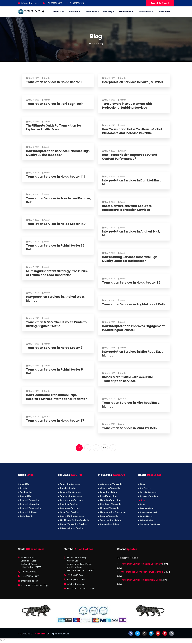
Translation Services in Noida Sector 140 (56, 224)
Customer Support (148, 512)
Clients (23, 488)
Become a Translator (149, 496)
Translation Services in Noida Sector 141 (55, 177)
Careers (143, 504)
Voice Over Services (69, 512)
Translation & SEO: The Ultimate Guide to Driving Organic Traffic (56, 324)
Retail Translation (108, 496)
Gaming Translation (109, 524)
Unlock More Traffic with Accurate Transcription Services (127, 379)
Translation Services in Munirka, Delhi (129, 428)
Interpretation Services (71, 500)
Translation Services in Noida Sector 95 (131, 283)
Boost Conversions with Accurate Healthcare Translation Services (127, 208)
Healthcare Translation (111, 504)
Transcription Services (71, 496)
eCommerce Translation (111, 484)
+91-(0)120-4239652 (31, 576)
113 (104, 447)
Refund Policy (146, 516)
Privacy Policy (146, 520)
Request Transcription (30, 508)
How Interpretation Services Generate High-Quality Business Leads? (58, 153)
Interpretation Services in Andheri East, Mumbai (131, 233)
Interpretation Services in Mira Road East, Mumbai (132, 353)
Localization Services (70, 492)
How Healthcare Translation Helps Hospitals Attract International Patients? (56, 397)
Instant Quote (26, 516)
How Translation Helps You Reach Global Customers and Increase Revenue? (132, 131)
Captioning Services (69, 508)
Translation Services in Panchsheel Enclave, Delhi (58, 200)
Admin (46, 78)
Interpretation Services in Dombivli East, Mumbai (132, 182)
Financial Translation (110, 508)
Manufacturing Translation (112, 512)
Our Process (145, 488)
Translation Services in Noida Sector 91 (54, 348)
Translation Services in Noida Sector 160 (55, 82)
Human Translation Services (73, 524)
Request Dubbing (28, 512)
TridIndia (39, 633)
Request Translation (29, 500)
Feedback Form (147, 508)
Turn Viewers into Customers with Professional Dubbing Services (127, 106)
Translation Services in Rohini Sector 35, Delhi (55, 247)
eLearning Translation (110, 488)
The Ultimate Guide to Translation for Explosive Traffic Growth (53, 127)
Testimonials (26, 492)
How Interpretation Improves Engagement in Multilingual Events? (133, 328)
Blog (143, 500)
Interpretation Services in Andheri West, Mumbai (55, 299)
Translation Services (70, 484)
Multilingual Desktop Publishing (75, 520)
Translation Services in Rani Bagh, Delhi (55, 104)
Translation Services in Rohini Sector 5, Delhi (55, 371)
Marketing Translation (110, 500)
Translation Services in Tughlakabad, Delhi (133, 304)
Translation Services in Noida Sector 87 (55, 421)
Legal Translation (108, 492)
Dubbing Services (68, 488)
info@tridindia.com (28, 3)
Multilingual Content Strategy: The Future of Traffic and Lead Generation (57, 273)
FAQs (142, 484)
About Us (24, 484)
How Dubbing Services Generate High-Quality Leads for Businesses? (130, 259)
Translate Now (160, 3)
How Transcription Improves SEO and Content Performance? (129, 157)
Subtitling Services (69, 504)
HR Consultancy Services (72, 528)
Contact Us (25, 496)
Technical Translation (110, 520)
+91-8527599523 (75, 3)
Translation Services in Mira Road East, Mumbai (131, 404)
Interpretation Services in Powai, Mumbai (132, 82)
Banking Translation (109, 516)
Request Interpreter (29, 504)
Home (92, 43)
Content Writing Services (72, 516)
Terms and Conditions (150, 524)
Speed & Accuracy (148, 492)
